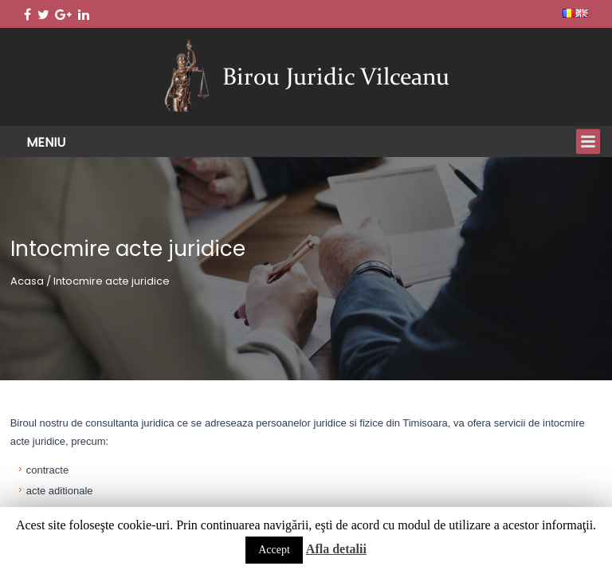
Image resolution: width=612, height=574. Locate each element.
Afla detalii (336, 549)
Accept (274, 550)
